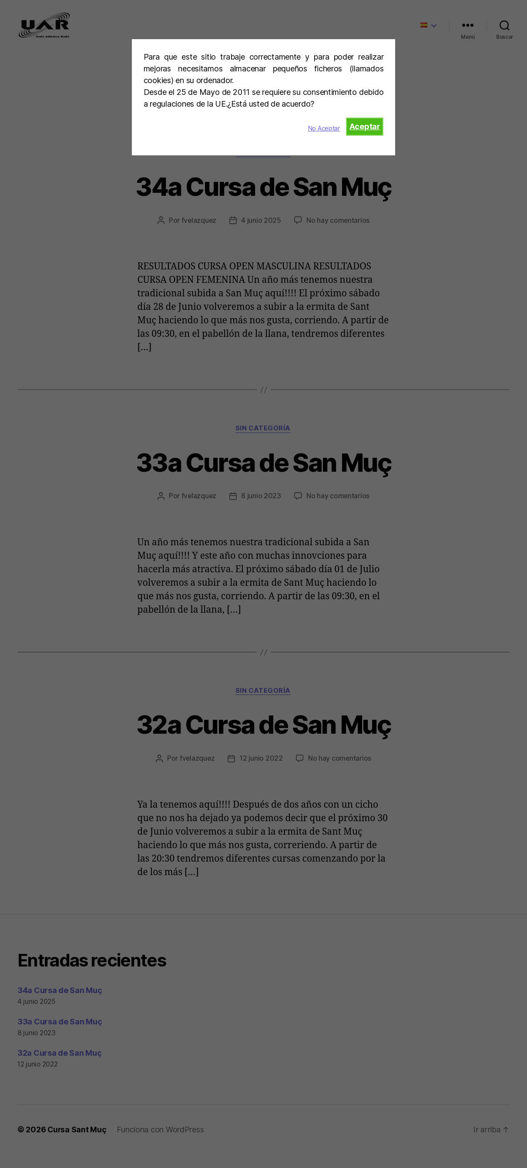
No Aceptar (324, 128)
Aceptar (364, 126)
